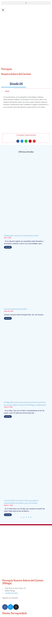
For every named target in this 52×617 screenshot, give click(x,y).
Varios (7, 91)
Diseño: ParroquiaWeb (14, 613)
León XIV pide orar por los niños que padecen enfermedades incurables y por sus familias (21, 501)
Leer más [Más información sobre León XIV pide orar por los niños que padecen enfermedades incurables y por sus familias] (8, 515)
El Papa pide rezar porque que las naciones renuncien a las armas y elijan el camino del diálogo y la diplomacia (25, 403)
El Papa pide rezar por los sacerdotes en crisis (21, 235)
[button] (26, 3)
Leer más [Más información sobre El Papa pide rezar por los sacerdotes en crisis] (8, 247)
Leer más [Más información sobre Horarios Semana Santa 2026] (8, 318)
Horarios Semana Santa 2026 (15, 309)
